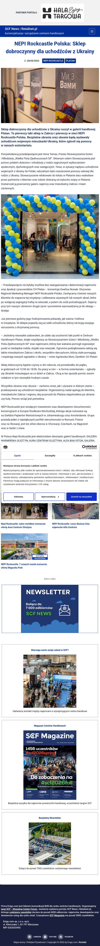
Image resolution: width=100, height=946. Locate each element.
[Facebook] (65, 937)
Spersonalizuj (50, 496)
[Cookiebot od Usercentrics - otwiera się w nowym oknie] (84, 447)
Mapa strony (19, 942)
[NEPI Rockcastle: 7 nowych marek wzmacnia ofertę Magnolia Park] (24, 545)
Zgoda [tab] (17, 455)
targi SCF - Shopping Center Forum (19, 909)
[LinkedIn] (34, 937)
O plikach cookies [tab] (82, 455)
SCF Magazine (56, 915)
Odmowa (18, 496)
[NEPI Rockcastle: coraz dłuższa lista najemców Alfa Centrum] (75, 505)
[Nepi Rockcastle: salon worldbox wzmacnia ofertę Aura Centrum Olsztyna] (24, 505)
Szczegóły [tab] (50, 455)
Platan (70, 59)
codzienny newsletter (20, 912)
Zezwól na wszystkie (81, 496)
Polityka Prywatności (36, 942)
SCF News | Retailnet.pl (23, 28)
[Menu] (92, 30)
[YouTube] (49, 937)
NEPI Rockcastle (53, 59)
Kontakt (83, 942)
